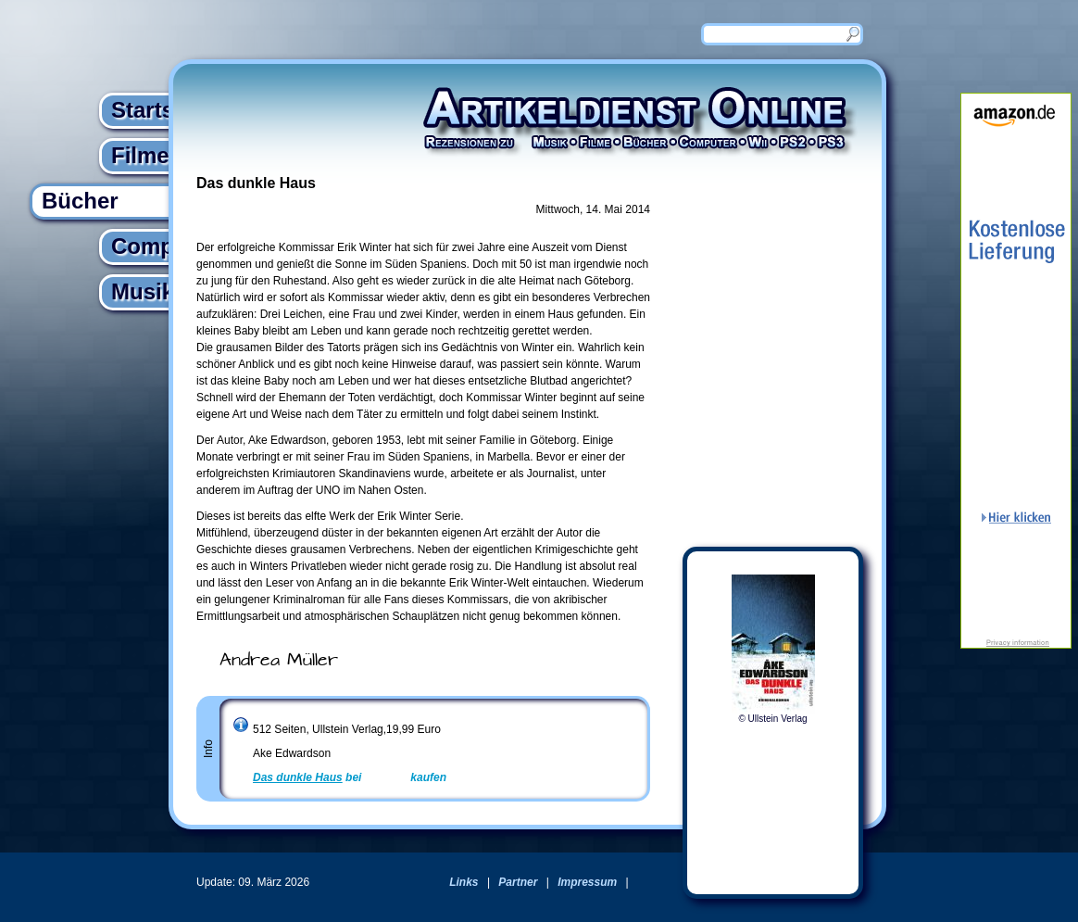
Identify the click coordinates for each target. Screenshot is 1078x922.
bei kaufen (349, 777)
